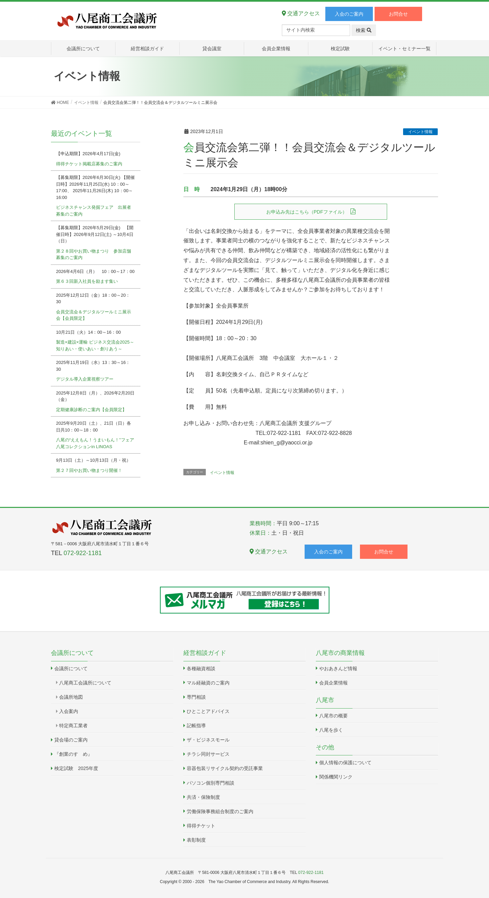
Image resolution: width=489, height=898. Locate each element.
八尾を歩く (331, 730)
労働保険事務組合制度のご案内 (220, 811)
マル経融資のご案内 (208, 682)
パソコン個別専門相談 (210, 783)
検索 (364, 30)
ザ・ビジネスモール (208, 740)
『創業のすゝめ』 (73, 754)
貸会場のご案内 (71, 740)
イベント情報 (420, 131)
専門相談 (196, 697)
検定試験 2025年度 (76, 768)
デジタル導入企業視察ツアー (84, 379)
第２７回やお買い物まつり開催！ (89, 470)
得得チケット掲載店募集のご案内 (89, 163)
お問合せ (398, 14)
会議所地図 (71, 697)
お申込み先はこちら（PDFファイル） (306, 212)
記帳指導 (196, 725)
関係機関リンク (335, 777)
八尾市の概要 (333, 715)
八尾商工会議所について (85, 682)
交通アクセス (301, 13)
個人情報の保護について (345, 762)
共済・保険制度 (203, 797)
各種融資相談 (201, 668)
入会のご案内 (349, 14)
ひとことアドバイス (208, 711)
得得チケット (201, 825)
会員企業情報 (333, 682)
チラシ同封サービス (208, 754)
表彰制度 (196, 840)
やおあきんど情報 (338, 668)
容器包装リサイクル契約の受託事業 (225, 768)
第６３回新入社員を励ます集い (87, 281)
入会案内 (68, 711)
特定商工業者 (73, 725)
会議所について (71, 668)
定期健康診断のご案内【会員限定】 (91, 409)
